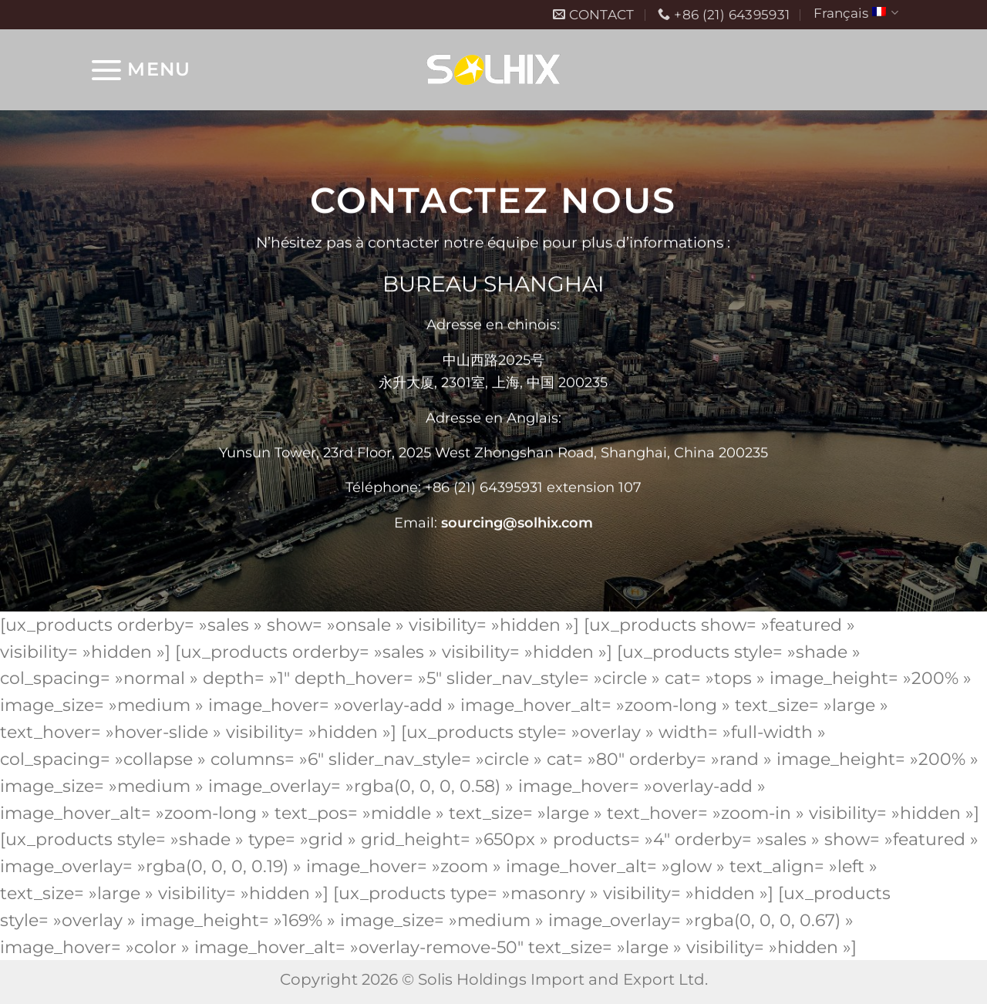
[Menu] (139, 70)
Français (856, 13)
